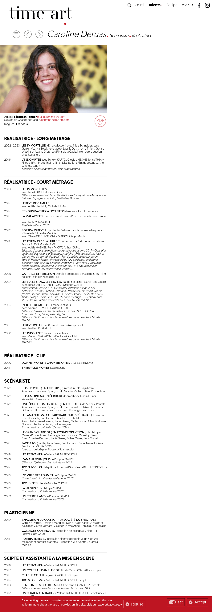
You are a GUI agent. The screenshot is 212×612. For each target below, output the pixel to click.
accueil (139, 5)
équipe (171, 5)
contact (187, 5)
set (180, 602)
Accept (200, 602)
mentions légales (111, 589)
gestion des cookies (93, 589)
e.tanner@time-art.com (157, 46)
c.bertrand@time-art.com (160, 49)
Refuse (137, 604)
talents (155, 5)
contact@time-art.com (158, 585)
